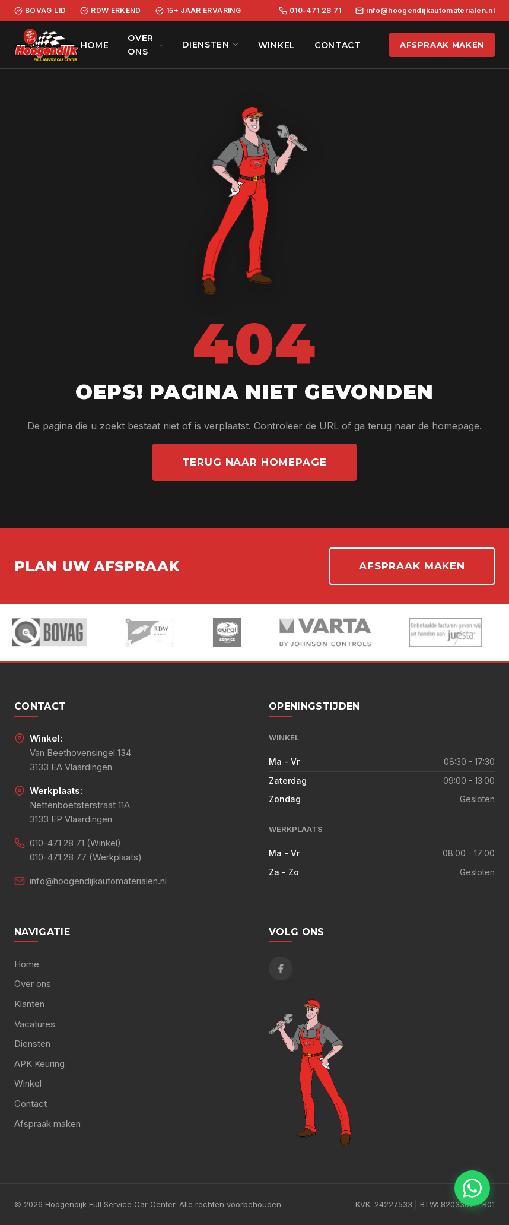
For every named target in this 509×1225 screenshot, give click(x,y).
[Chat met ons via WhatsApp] (472, 1188)
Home (95, 45)
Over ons (145, 44)
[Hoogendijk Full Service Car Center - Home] (47, 45)
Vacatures (34, 1024)
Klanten (29, 1003)
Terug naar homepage (254, 462)
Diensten (210, 44)
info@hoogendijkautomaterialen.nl (425, 10)
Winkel (276, 45)
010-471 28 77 (58, 857)
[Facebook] (280, 968)
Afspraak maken (442, 44)
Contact (337, 45)
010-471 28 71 (310, 10)
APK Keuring (39, 1063)
